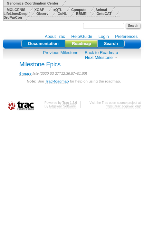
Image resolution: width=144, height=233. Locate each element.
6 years (25, 73)
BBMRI (82, 14)
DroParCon (13, 17)
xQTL (57, 10)
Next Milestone (99, 57)
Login (104, 36)
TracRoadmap (57, 81)
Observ (42, 14)
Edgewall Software (62, 106)
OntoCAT (103, 14)
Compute (78, 10)
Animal (101, 10)
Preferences (126, 36)
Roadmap (81, 43)
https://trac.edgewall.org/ (123, 106)
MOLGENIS (16, 10)
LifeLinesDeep (15, 14)
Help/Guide (81, 36)
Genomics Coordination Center (32, 3)
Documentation (43, 43)
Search (111, 43)
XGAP (39, 10)
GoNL (62, 14)
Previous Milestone (61, 52)
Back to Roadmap (101, 52)
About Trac (55, 36)
